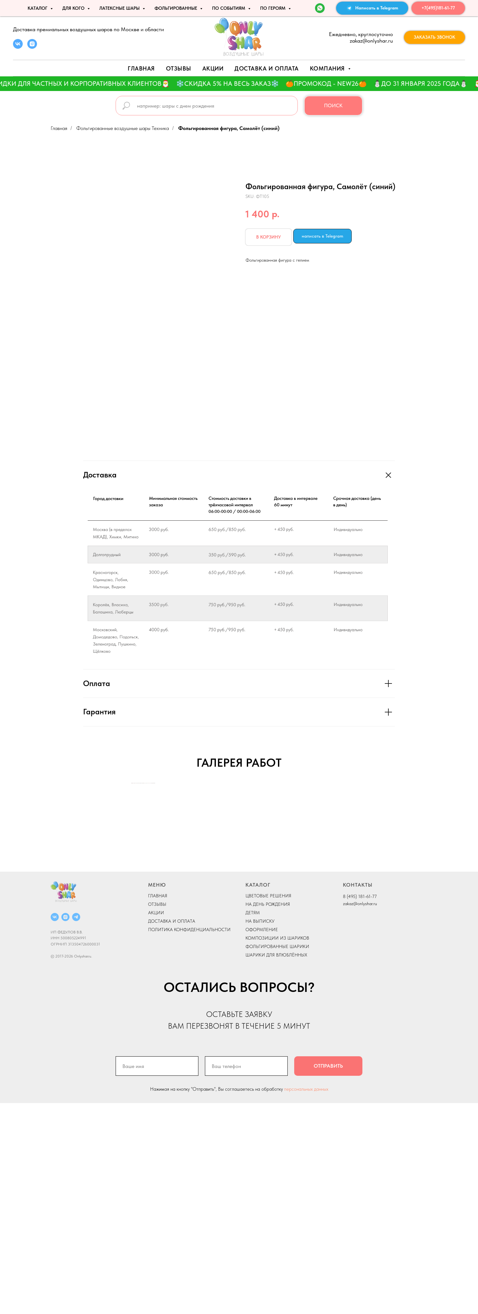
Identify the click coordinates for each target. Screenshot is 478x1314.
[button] (434, 37)
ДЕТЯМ (252, 1123)
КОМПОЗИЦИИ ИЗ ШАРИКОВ (277, 1148)
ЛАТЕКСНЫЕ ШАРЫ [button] (120, 8)
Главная (141, 68)
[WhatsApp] (320, 8)
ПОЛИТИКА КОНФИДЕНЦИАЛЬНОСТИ (189, 1140)
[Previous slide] (131, 888)
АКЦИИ (213, 68)
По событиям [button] (229, 8)
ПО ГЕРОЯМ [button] (273, 8)
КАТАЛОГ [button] (38, 8)
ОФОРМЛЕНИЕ (261, 1140)
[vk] (18, 47)
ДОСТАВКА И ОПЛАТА (171, 1132)
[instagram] (32, 47)
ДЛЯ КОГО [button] (74, 8)
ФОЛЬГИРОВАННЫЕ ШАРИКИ (277, 1157)
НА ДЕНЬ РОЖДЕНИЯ (267, 1115)
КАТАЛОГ (257, 1096)
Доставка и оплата (266, 68)
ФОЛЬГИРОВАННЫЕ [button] (176, 8)
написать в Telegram (322, 236)
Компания (328, 68)
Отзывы (178, 68)
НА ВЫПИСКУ (259, 1132)
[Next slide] (346, 888)
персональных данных (306, 1300)
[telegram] (76, 1128)
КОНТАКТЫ (357, 1096)
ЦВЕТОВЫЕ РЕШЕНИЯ (268, 1106)
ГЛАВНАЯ (157, 1106)
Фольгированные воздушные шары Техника (122, 128)
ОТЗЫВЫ (157, 1115)
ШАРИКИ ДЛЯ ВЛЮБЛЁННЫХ (276, 1165)
